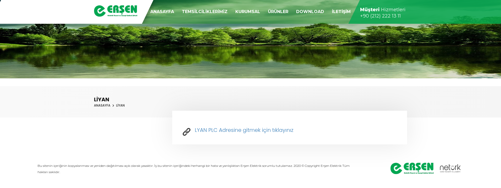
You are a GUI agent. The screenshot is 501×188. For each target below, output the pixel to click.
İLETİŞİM (341, 11)
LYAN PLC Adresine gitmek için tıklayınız (238, 130)
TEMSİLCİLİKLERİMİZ (205, 11)
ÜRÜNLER (278, 11)
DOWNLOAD (310, 11)
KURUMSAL (247, 11)
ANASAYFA (162, 11)
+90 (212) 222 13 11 (380, 16)
